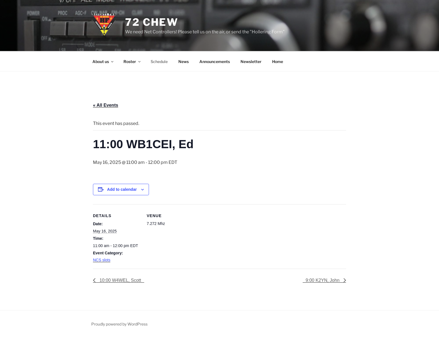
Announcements (214, 61)
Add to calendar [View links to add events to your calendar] (122, 189)
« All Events (105, 105)
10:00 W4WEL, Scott (119, 280)
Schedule (159, 61)
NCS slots (101, 260)
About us (103, 61)
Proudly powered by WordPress (119, 324)
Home (277, 61)
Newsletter (250, 61)
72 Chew (151, 22)
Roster (132, 61)
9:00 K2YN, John (323, 280)
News (183, 61)
